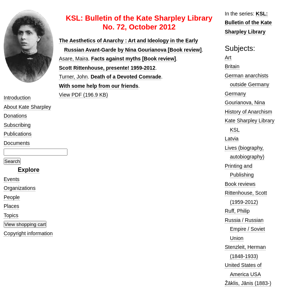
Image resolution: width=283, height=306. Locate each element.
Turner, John (73, 77)
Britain (232, 66)
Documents (17, 143)
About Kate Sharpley (27, 107)
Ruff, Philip (237, 211)
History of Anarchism (248, 112)
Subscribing (17, 125)
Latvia (231, 139)
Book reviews (240, 184)
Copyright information (28, 233)
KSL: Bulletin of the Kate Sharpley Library (248, 23)
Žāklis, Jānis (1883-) (248, 283)
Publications (18, 134)
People (12, 197)
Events (12, 179)
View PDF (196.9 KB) (83, 95)
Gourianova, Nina (245, 102)
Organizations (19, 188)
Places (11, 206)
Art (228, 57)
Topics (11, 215)
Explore (28, 170)
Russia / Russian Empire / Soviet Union (245, 229)
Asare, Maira (73, 59)
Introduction (17, 98)
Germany (235, 94)
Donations (15, 116)
